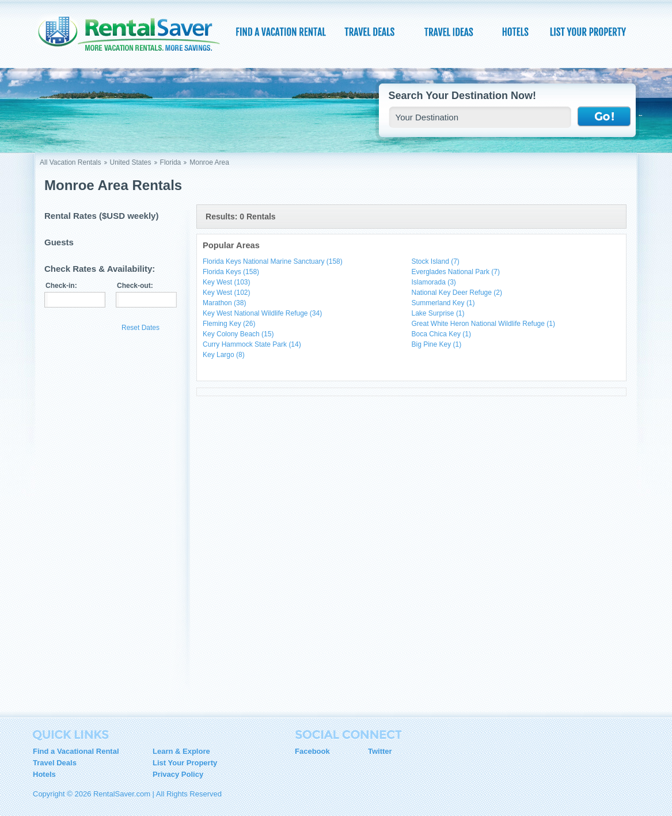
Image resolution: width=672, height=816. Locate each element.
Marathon (224, 303)
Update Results (80, 327)
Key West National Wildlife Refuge (262, 313)
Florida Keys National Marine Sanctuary (273, 261)
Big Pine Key (437, 344)
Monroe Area (209, 162)
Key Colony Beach (238, 334)
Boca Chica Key (441, 334)
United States (130, 162)
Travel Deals (55, 762)
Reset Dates (141, 328)
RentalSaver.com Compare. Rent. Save (136, 37)
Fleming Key (229, 324)
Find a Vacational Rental (76, 751)
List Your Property (185, 762)
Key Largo (224, 355)
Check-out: (135, 286)
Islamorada (434, 282)
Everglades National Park (456, 272)
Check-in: (61, 286)
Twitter (380, 751)
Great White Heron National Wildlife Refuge (483, 324)
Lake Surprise (438, 313)
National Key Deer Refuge (457, 293)
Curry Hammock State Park (252, 344)
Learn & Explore (181, 751)
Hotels (44, 774)
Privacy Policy (178, 774)
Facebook (312, 751)
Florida (170, 162)
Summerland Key (443, 303)
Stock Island (436, 261)
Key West (226, 282)
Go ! (604, 117)
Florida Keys (231, 272)
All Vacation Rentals (70, 162)
